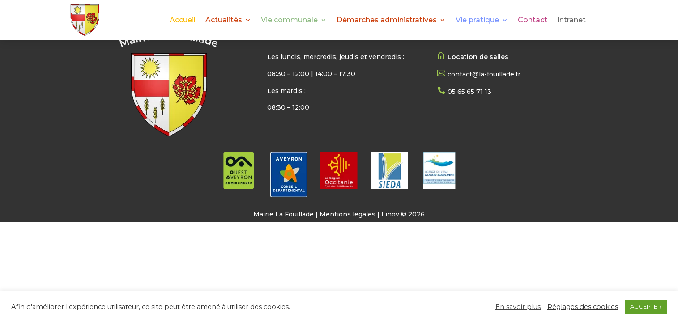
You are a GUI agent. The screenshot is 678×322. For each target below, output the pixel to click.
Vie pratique (477, 20)
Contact (532, 20)
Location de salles (478, 57)
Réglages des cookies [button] (582, 307)
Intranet (571, 20)
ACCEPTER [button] (645, 306)
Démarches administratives (387, 20)
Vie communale (289, 20)
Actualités (223, 20)
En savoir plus (518, 307)
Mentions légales (347, 214)
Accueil (183, 20)
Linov (390, 214)
